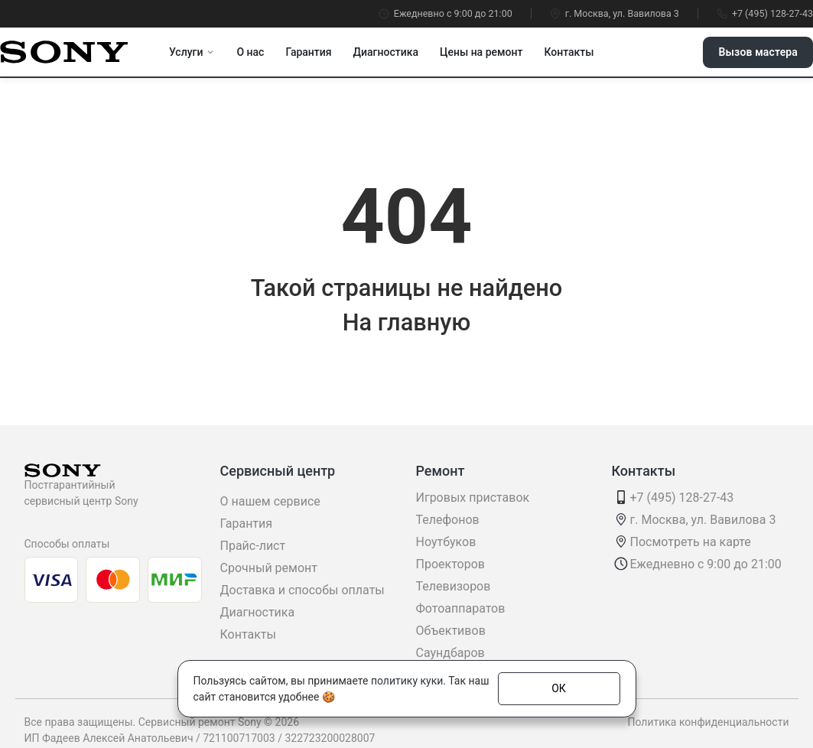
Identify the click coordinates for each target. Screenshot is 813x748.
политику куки (407, 681)
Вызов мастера (758, 52)
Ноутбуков (446, 542)
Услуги (192, 52)
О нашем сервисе (270, 501)
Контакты (568, 52)
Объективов (451, 630)
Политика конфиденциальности (708, 722)
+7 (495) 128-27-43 (765, 13)
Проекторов (450, 564)
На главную (407, 323)
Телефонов (448, 519)
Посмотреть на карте (690, 542)
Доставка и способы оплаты (302, 590)
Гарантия (308, 52)
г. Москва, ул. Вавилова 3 (614, 13)
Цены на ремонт (481, 52)
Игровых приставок (473, 497)
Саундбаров (450, 653)
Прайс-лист (253, 545)
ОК (558, 688)
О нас (250, 52)
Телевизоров (453, 586)
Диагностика (385, 52)
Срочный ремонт (268, 568)
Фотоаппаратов (461, 608)
